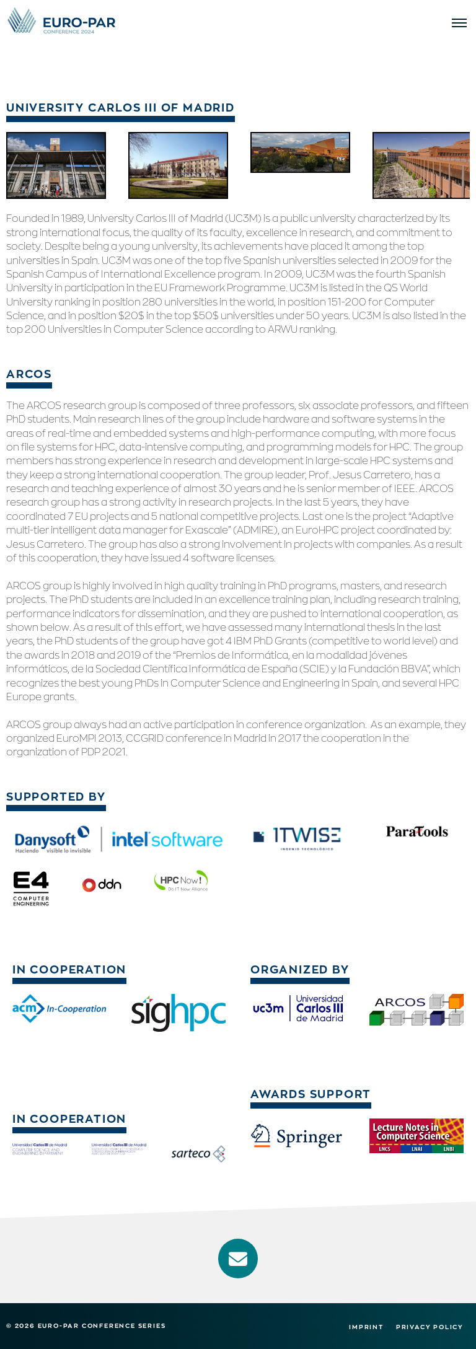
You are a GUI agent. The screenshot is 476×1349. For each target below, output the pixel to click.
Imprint (366, 1326)
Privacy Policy (430, 1326)
